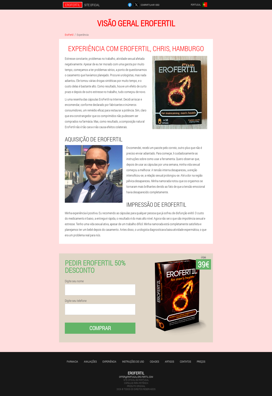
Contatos (185, 361)
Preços (201, 361)
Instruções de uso (133, 361)
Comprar (100, 328)
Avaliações (90, 361)
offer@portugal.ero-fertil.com (136, 376)
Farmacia (72, 361)
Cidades (154, 361)
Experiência (109, 361)
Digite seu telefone (76, 300)
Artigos (169, 361)
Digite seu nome (74, 281)
